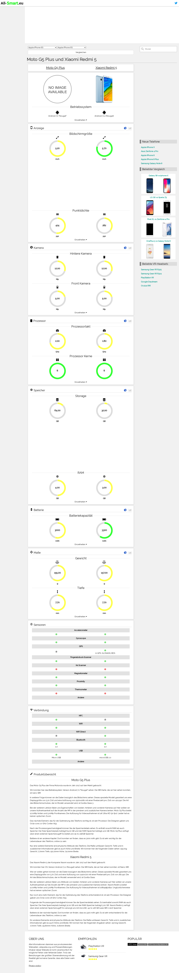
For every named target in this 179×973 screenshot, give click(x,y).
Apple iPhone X (148, 147)
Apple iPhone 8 (148, 155)
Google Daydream (149, 282)
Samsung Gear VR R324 (151, 274)
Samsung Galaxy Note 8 (151, 163)
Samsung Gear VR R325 (151, 269)
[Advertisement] (102, 24)
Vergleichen (81, 52)
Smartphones (8, 13)
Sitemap (5, 28)
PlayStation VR (147, 278)
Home (4, 8)
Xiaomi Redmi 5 (106, 67)
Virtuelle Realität (10, 18)
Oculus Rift (146, 286)
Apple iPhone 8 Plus (150, 159)
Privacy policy (35, 966)
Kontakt (5, 23)
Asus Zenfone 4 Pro (149, 151)
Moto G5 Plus (55, 67)
